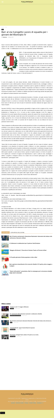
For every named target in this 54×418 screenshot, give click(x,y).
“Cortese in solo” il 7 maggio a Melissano (19, 306)
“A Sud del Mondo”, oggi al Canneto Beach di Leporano (22, 327)
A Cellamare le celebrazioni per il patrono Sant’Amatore (24, 243)
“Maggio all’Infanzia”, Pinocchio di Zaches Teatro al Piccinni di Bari (27, 250)
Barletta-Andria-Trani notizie (15, 315)
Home (2, 27)
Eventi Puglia (12, 329)
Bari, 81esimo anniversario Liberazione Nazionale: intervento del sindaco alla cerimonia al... (31, 320)
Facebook (39, 403)
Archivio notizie (20, 403)
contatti (13, 403)
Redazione (5, 37)
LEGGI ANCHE (5, 232)
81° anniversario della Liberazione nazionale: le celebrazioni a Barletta (26, 313)
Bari (6, 27)
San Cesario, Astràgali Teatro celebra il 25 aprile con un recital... (24, 334)
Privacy (26, 403)
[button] (52, 2)
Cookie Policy (32, 403)
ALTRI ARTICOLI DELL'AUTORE (17, 232)
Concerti (11, 308)
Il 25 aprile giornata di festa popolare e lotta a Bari (23, 257)
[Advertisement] (27, 15)
